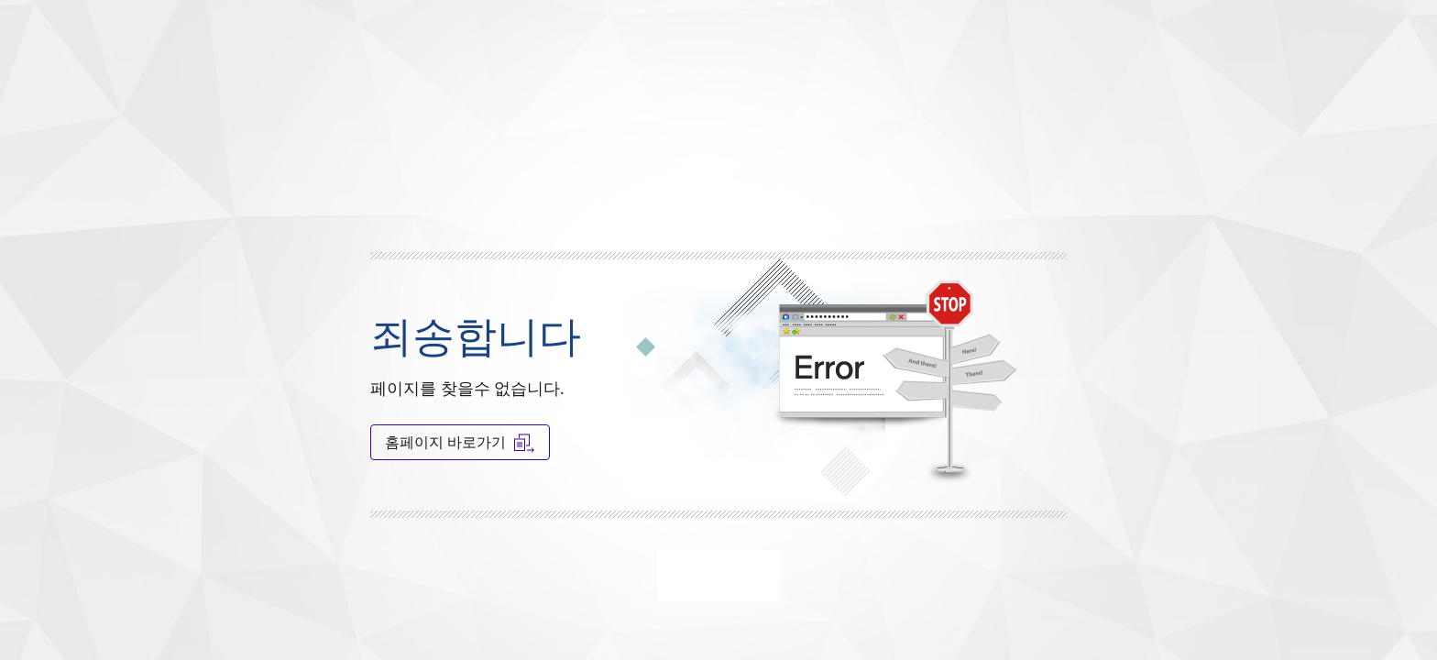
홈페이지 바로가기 (460, 442)
